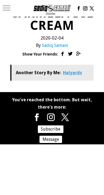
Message (50, 139)
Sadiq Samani (55, 45)
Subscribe (50, 129)
